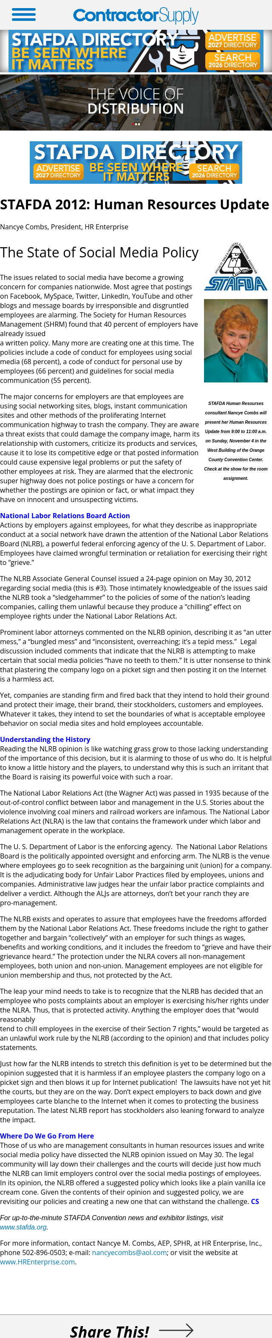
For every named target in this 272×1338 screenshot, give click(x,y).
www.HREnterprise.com (37, 1262)
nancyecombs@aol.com (129, 1252)
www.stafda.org (23, 1227)
